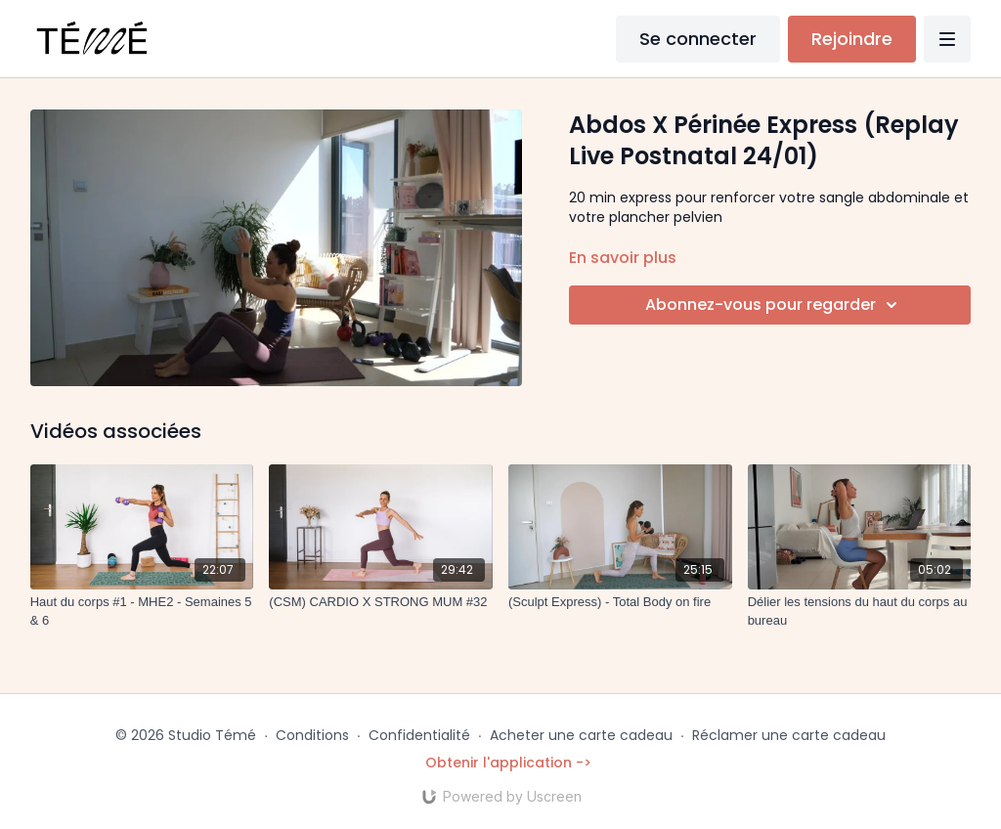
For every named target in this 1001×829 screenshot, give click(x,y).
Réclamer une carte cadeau (789, 735)
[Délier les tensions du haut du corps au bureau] (860, 611)
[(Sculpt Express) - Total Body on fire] (620, 602)
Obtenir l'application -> (508, 762)
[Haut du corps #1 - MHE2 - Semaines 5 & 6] (142, 611)
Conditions (312, 735)
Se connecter (698, 38)
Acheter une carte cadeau (581, 735)
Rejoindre (851, 38)
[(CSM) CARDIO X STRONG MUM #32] (381, 602)
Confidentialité (419, 735)
